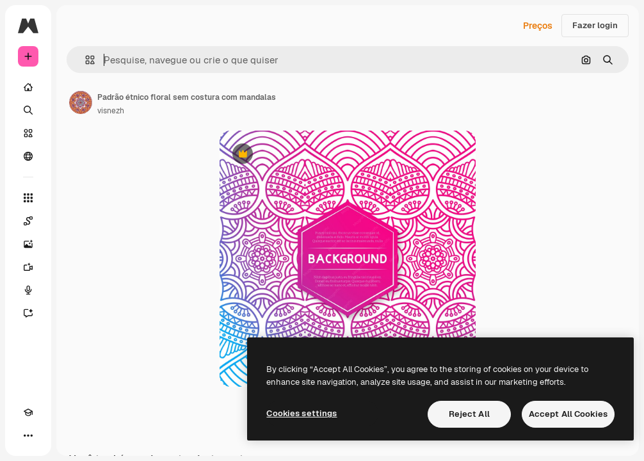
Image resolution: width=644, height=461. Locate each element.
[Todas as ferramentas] (28, 198)
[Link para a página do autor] (80, 102)
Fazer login (595, 25)
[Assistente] (28, 313)
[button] (84, 60)
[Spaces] (28, 221)
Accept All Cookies (568, 413)
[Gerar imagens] (28, 244)
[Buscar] (28, 110)
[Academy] (28, 412)
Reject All (469, 413)
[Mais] (28, 435)
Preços (537, 25)
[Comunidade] (28, 156)
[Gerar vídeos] (28, 267)
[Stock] (28, 133)
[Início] (28, 87)
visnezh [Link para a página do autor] (110, 111)
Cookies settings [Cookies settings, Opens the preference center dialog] (301, 413)
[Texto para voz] (28, 290)
